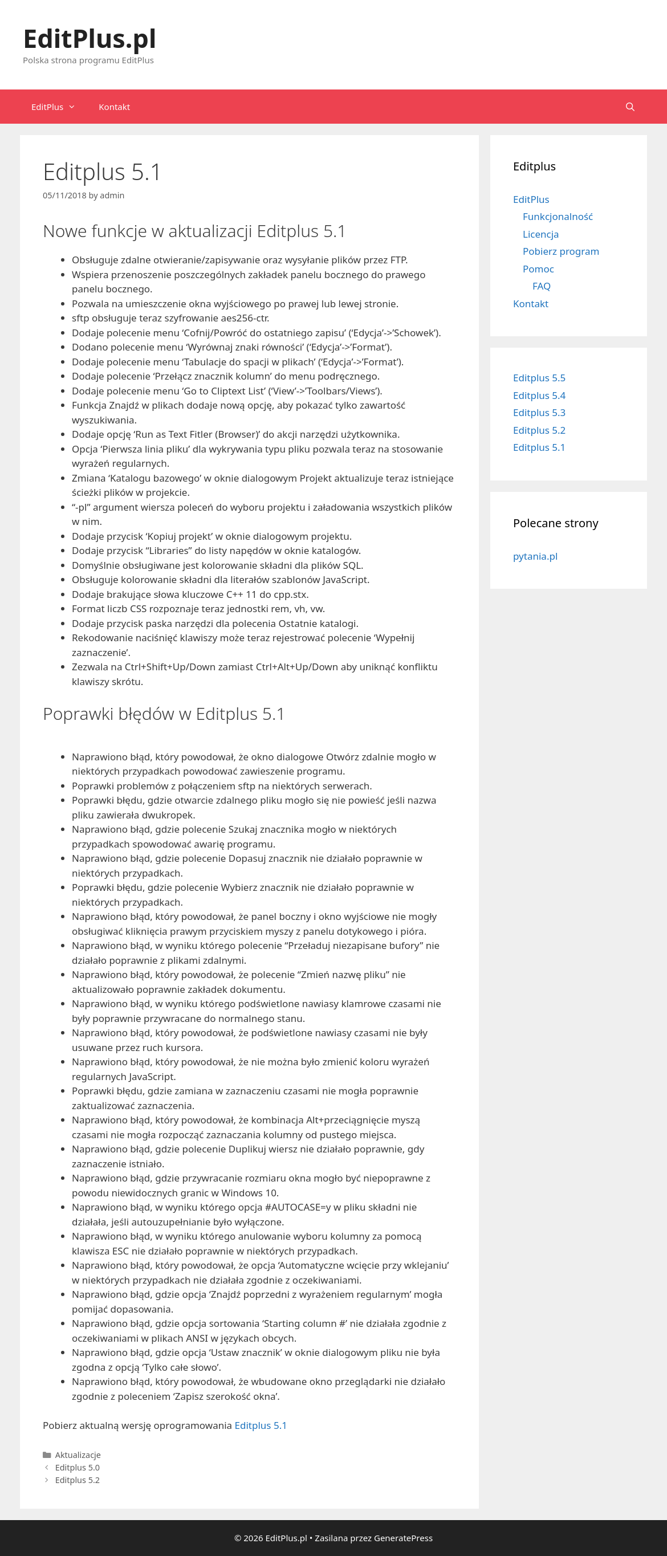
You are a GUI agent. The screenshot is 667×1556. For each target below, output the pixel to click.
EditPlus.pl (89, 38)
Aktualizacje (78, 1454)
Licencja (541, 234)
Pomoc (538, 268)
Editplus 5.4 (539, 395)
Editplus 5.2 (77, 1479)
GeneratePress (403, 1537)
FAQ (541, 285)
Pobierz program (561, 251)
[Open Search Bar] (630, 106)
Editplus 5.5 (539, 377)
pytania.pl (535, 556)
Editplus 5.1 (261, 1425)
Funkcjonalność (558, 216)
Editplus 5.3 (539, 412)
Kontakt (114, 106)
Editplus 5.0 (77, 1467)
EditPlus (59, 106)
